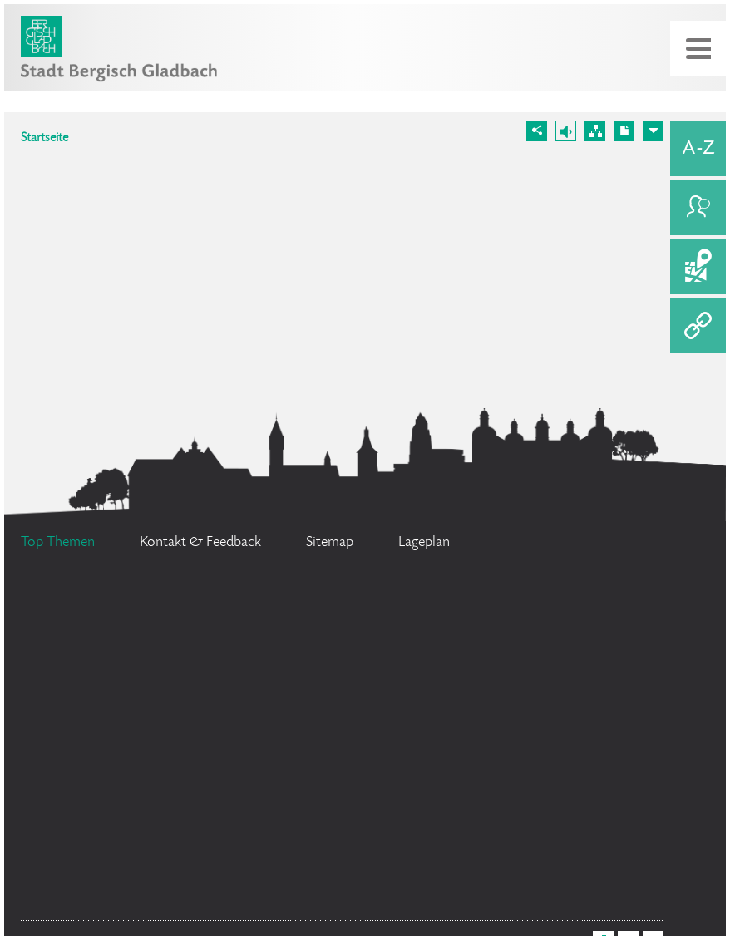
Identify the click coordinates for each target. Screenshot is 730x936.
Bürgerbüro (403, 710)
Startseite (44, 138)
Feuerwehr (96, 617)
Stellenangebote (319, 631)
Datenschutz (529, 636)
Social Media (148, 710)
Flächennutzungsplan (426, 838)
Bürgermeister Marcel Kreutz (417, 769)
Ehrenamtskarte (127, 899)
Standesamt (158, 822)
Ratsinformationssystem (130, 746)
